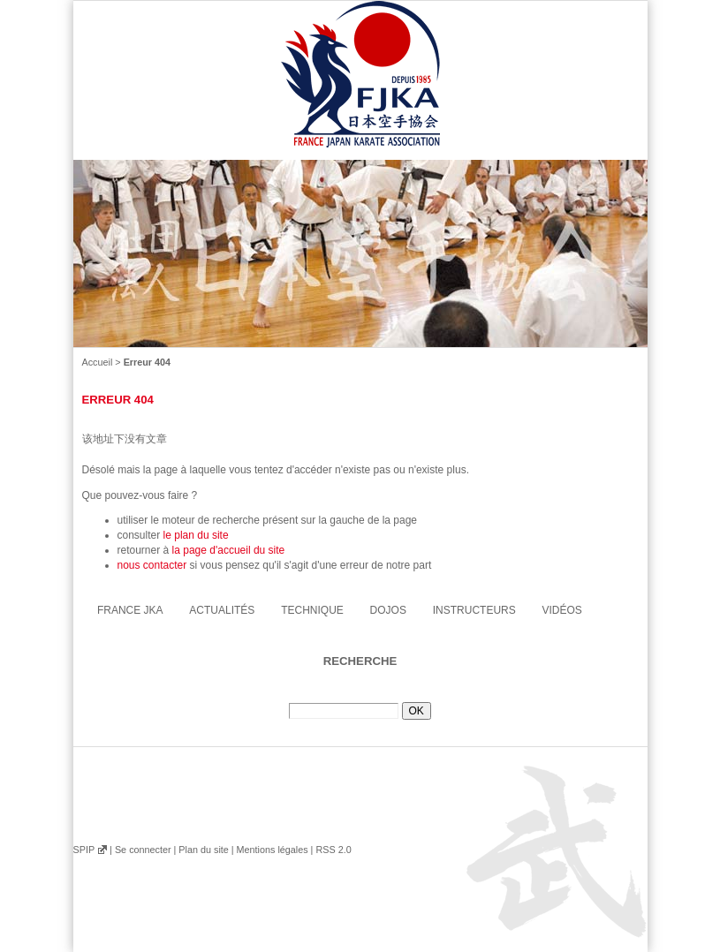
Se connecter (143, 849)
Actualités (221, 610)
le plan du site (196, 535)
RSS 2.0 (333, 849)
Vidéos (562, 610)
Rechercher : (360, 696)
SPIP (84, 849)
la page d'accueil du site (228, 550)
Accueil (97, 362)
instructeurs (474, 610)
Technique (312, 610)
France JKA (130, 610)
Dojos (388, 610)
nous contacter (152, 565)
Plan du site (203, 849)
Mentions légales (271, 849)
